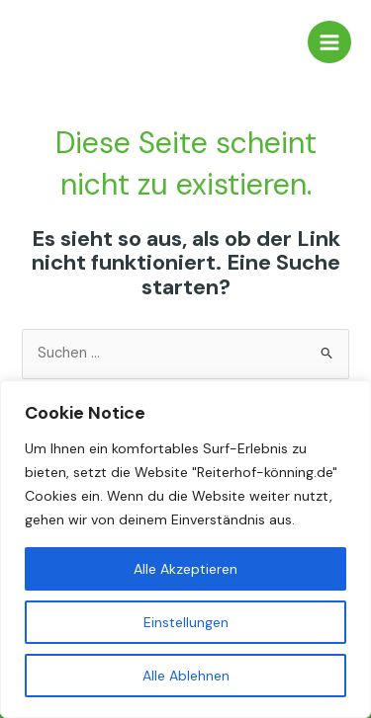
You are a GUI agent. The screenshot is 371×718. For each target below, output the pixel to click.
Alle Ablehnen (186, 675)
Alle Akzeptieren (185, 569)
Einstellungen (186, 622)
